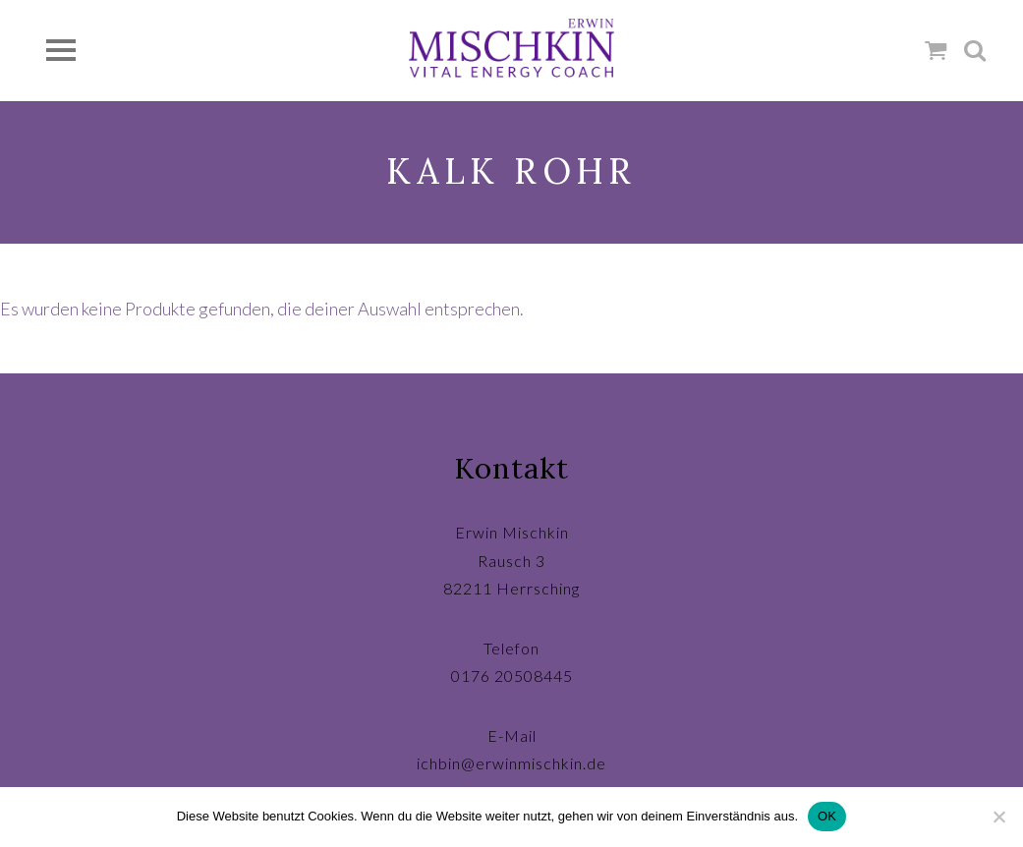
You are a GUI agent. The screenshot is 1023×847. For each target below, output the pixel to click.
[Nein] (998, 816)
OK (827, 816)
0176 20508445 (512, 675)
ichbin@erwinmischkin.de (511, 763)
